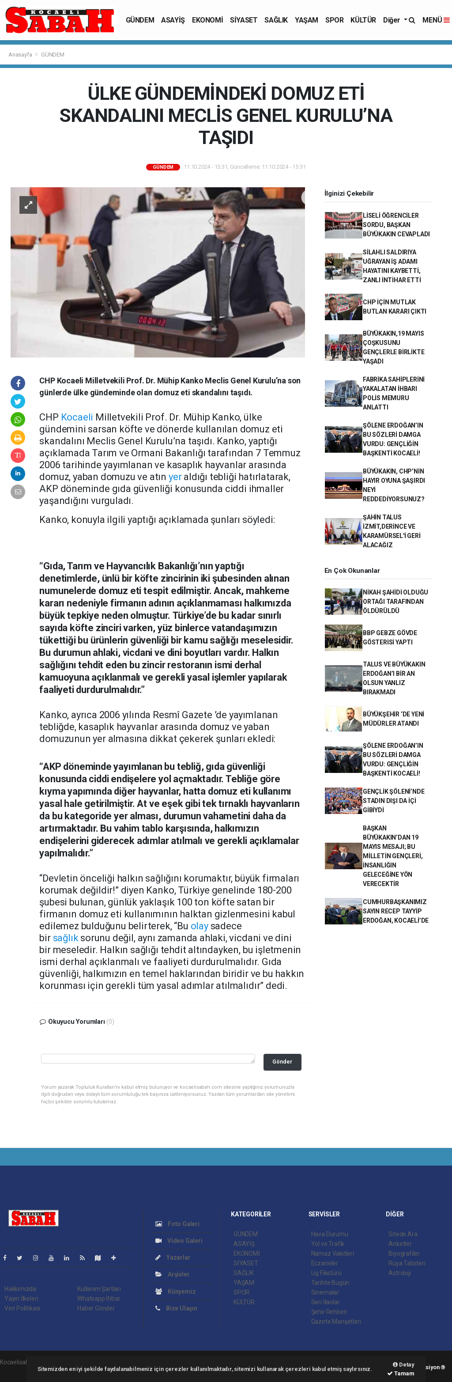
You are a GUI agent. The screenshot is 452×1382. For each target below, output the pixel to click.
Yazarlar (172, 1257)
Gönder (282, 1061)
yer (175, 476)
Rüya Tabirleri (406, 1263)
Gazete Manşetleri (336, 1321)
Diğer (392, 20)
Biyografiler (404, 1253)
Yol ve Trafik (328, 1243)
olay (199, 925)
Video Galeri (178, 1240)
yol (164, 778)
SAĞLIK (276, 20)
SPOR (334, 20)
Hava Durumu (329, 1234)
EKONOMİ (207, 20)
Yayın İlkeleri (21, 1298)
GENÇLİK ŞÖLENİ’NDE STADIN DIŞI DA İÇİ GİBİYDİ (394, 801)
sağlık (66, 937)
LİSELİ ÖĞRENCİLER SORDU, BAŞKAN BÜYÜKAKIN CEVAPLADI (396, 225)
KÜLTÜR (363, 20)
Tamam (400, 1373)
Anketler (399, 1243)
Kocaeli (77, 417)
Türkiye (188, 615)
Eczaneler (324, 1263)
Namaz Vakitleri (332, 1253)
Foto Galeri (177, 1223)
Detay (403, 1364)
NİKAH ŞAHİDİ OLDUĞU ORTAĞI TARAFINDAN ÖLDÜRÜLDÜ (395, 601)
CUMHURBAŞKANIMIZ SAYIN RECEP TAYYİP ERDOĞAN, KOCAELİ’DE (396, 911)
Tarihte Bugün (330, 1282)
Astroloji (399, 1272)
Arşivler (172, 1274)
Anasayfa (20, 54)
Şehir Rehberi (329, 1311)
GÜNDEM (140, 20)
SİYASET (243, 20)
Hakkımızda (20, 1288)
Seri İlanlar (325, 1302)
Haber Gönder (96, 1308)
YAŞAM (306, 20)
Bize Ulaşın (176, 1308)
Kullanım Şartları (99, 1288)
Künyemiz (175, 1291)
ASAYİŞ (173, 20)
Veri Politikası (22, 1308)
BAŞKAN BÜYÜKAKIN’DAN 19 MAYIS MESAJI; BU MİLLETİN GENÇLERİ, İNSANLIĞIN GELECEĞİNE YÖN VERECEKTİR (393, 856)
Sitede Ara (402, 1234)
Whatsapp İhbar (98, 1298)
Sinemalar (325, 1292)
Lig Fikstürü (326, 1272)
